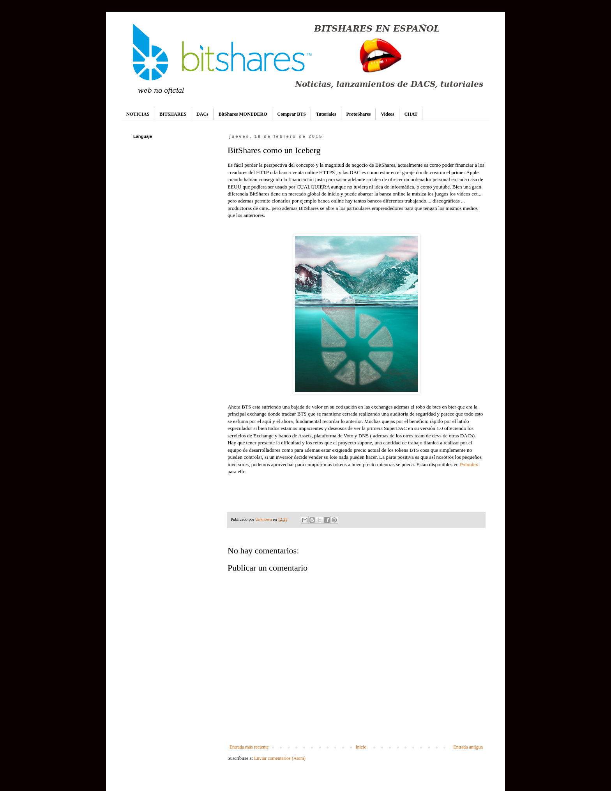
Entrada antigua (468, 747)
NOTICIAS (137, 114)
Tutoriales (326, 114)
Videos (387, 114)
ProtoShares (358, 114)
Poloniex (469, 464)
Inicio (360, 747)
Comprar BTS (291, 114)
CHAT (411, 114)
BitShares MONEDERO (243, 114)
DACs (202, 114)
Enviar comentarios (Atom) (280, 758)
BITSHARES (172, 114)
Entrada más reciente (249, 747)
